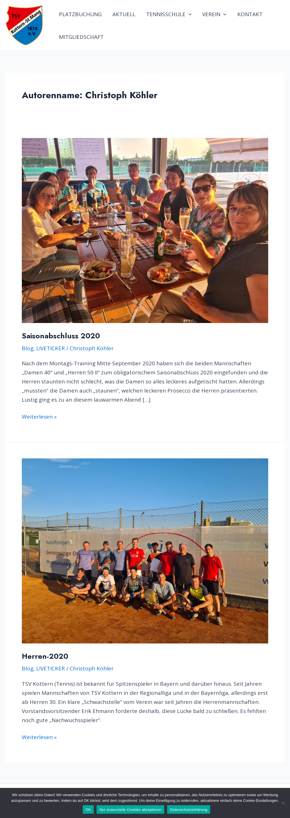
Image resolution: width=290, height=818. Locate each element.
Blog (27, 348)
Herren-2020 (45, 656)
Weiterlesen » (39, 416)
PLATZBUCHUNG (80, 14)
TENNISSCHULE (168, 14)
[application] (188, 14)
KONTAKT (250, 14)
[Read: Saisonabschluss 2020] (145, 230)
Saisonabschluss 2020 (61, 335)
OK (88, 809)
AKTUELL (123, 14)
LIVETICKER (50, 348)
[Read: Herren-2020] (145, 550)
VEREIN (214, 14)
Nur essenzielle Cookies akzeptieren (130, 809)
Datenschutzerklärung (188, 809)
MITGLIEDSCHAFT (81, 37)
